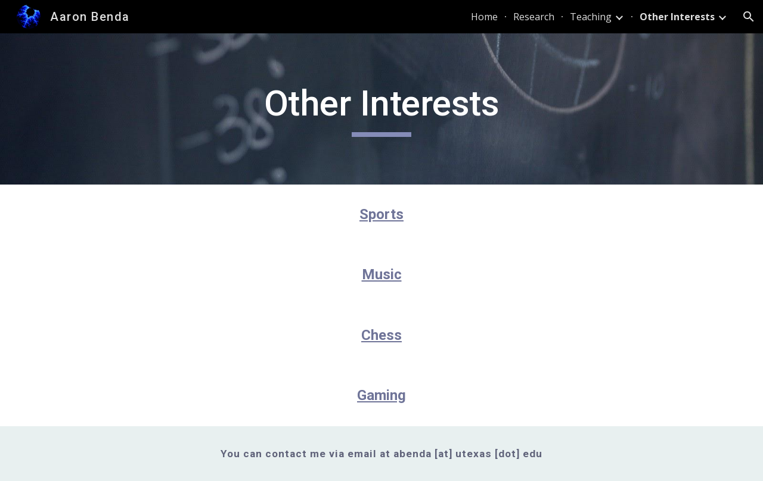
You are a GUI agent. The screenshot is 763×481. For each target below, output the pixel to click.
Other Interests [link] (677, 16)
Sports (381, 214)
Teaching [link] (591, 16)
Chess (381, 335)
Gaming (381, 395)
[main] (381, 109)
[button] (748, 16)
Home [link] (484, 16)
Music (382, 274)
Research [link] (533, 16)
